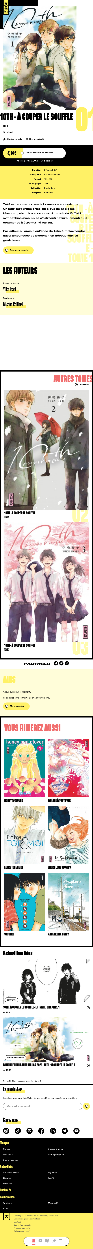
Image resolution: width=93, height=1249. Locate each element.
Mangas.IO (53, 1203)
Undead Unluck (55, 1149)
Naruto (6, 1149)
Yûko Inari (8, 132)
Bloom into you (10, 1160)
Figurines (52, 1173)
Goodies (7, 1178)
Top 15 (51, 1178)
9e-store (7, 1203)
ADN (5, 1209)
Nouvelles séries (11, 1173)
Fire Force (8, 1154)
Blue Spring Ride (56, 1154)
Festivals (7, 1184)
